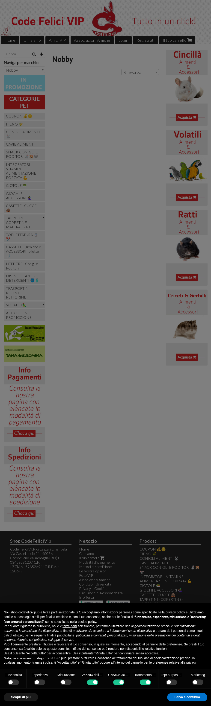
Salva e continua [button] (187, 697)
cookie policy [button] (87, 622)
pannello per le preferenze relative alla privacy (164, 662)
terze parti (69, 626)
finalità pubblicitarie (60, 635)
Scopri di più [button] (21, 697)
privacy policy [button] (175, 612)
